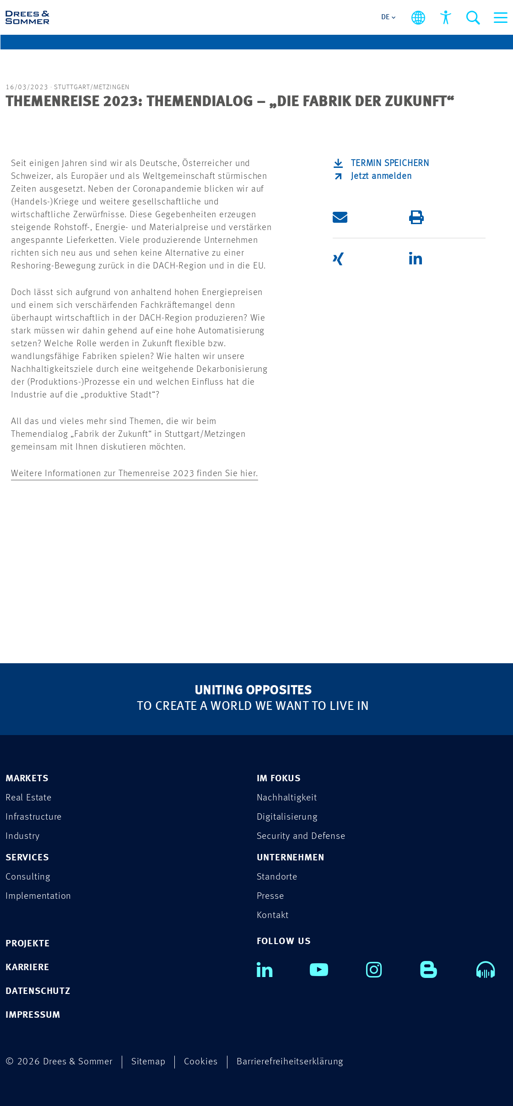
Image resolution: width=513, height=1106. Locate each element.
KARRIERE (27, 967)
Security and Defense (301, 836)
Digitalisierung (287, 817)
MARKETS (27, 779)
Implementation (38, 896)
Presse (270, 896)
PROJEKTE (27, 944)
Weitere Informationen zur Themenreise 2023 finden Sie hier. (134, 473)
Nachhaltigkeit (287, 798)
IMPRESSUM (32, 1015)
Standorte (277, 877)
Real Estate (28, 798)
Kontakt (273, 915)
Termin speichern (390, 163)
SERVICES (27, 858)
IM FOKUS (279, 779)
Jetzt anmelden (381, 176)
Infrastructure (33, 817)
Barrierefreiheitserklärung (290, 1062)
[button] (369, 217)
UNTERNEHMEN (290, 858)
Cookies (201, 1062)
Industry (22, 836)
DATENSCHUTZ (37, 991)
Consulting (27, 877)
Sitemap (148, 1062)
